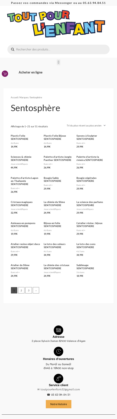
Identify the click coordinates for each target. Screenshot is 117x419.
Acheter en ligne (30, 72)
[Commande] (85, 125)
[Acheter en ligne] (5, 74)
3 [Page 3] (28, 290)
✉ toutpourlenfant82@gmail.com (58, 389)
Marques (24, 97)
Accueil (14, 97)
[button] (58, 62)
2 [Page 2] (21, 290)
